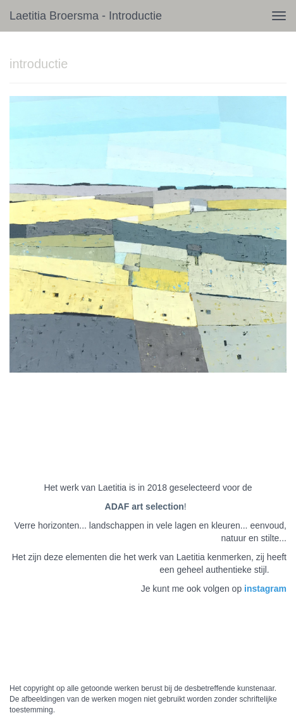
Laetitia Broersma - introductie (85, 15)
